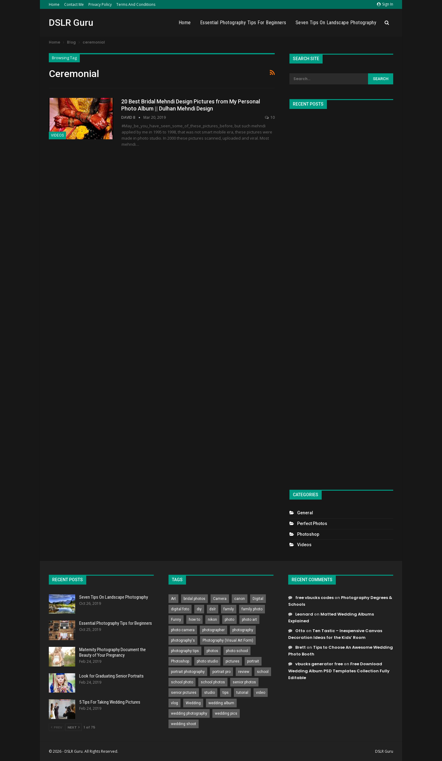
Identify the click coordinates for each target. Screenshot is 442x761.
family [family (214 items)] (228, 609)
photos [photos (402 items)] (212, 651)
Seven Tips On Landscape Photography (336, 22)
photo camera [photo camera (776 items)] (183, 630)
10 (270, 117)
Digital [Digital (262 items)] (258, 599)
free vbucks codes (314, 598)
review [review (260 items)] (243, 672)
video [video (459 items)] (260, 692)
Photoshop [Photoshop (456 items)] (180, 661)
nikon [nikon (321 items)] (212, 619)
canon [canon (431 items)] (239, 599)
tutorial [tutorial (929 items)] (242, 692)
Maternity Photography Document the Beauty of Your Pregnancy (112, 652)
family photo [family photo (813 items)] (252, 609)
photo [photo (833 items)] (229, 619)
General (305, 512)
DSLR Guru (71, 22)
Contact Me (74, 4)
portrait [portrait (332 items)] (253, 661)
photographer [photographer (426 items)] (213, 630)
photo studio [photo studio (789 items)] (207, 661)
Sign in (385, 4)
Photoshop (308, 534)
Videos (57, 135)
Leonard (304, 614)
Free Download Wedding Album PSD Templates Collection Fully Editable (339, 670)
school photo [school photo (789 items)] (182, 682)
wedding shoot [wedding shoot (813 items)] (183, 724)
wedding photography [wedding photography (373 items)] (189, 713)
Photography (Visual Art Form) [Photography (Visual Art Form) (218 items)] (228, 640)
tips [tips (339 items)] (226, 692)
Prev (56, 727)
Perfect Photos (312, 523)
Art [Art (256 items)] (173, 599)
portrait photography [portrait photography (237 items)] (188, 672)
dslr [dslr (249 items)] (212, 609)
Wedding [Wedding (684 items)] (193, 703)
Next (73, 727)
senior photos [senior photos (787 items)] (244, 682)
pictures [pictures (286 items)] (232, 661)
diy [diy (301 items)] (199, 609)
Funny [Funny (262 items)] (176, 619)
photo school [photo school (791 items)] (237, 651)
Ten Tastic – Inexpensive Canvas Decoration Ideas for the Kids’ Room (335, 634)
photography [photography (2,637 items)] (242, 630)
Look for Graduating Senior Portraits (111, 676)
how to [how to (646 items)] (194, 619)
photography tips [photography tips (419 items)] (185, 651)
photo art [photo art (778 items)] (249, 619)
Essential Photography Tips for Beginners (243, 22)
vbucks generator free (319, 664)
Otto (300, 631)
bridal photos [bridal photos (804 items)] (194, 599)
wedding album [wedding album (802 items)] (221, 703)
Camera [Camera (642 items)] (220, 599)
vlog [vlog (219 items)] (174, 703)
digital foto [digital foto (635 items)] (180, 609)
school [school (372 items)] (263, 672)
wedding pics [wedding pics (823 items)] (226, 713)
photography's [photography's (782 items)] (183, 640)
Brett (300, 647)
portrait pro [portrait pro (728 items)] (221, 672)
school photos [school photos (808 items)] (213, 682)
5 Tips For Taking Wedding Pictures (109, 702)
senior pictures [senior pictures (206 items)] (183, 692)
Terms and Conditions (135, 4)
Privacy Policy (100, 4)
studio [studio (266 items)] (209, 692)
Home (54, 4)
